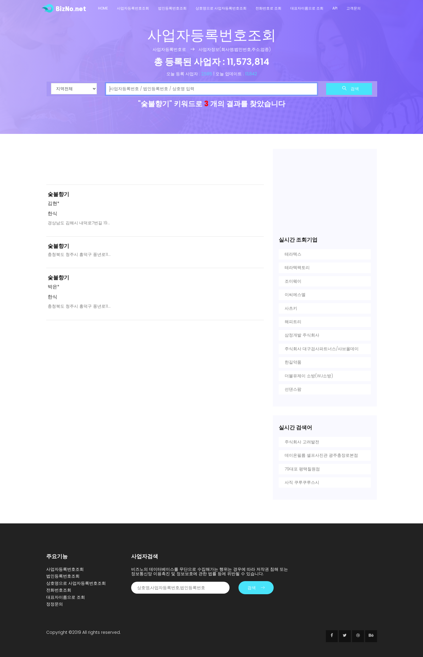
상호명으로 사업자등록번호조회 (221, 8)
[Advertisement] (155, 164)
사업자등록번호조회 (133, 8)
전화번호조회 (58, 590)
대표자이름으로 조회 (306, 8)
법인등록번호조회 (172, 8)
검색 (350, 89)
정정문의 (54, 604)
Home (103, 8)
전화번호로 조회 (268, 8)
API (334, 8)
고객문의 (353, 8)
